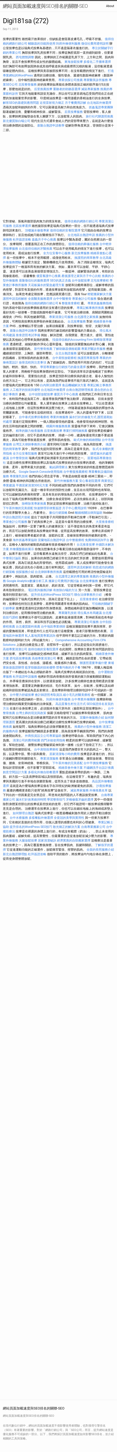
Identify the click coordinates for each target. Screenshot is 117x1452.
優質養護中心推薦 (48, 276)
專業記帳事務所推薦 (90, 308)
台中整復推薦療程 (75, 472)
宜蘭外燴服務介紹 (92, 717)
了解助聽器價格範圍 (66, 349)
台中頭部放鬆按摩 (41, 394)
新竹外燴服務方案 (66, 481)
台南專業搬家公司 (93, 827)
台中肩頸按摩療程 (46, 749)
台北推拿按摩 (86, 544)
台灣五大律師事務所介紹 (29, 444)
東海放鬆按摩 (74, 62)
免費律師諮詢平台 (97, 540)
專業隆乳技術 (19, 476)
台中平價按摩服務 (96, 763)
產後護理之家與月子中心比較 (81, 276)
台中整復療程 (75, 540)
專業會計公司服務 (84, 298)
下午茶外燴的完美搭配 (18, 508)
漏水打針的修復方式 (82, 417)
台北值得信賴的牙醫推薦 (35, 248)
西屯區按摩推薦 (21, 658)
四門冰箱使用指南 (53, 740)
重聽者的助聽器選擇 (66, 89)
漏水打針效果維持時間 (31, 799)
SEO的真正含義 (60, 280)
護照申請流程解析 (15, 298)
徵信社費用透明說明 (95, 43)
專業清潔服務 (49, 758)
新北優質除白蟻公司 (16, 121)
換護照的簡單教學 (86, 258)
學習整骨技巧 (56, 799)
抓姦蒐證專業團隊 (101, 107)
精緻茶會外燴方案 (70, 767)
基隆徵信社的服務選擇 (34, 280)
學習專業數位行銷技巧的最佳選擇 (63, 367)
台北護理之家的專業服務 (72, 576)
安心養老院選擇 (89, 481)
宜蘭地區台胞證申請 (51, 540)
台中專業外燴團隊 (83, 699)
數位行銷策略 (58, 512)
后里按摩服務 (74, 112)
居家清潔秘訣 (47, 840)
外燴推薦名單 (98, 790)
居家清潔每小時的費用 (64, 754)
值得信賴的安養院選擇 (65, 230)
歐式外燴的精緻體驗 (87, 440)
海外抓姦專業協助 (25, 540)
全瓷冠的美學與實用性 (69, 818)
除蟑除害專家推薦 (34, 503)
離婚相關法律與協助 (88, 512)
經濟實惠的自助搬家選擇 (73, 840)
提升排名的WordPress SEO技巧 (52, 594)
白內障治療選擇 (50, 385)
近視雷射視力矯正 (52, 103)
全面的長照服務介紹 (100, 849)
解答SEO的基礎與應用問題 (21, 103)
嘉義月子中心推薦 (44, 239)
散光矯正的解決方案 (66, 827)
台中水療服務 (19, 818)
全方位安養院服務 (25, 453)
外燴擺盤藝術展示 (22, 549)
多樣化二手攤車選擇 (97, 62)
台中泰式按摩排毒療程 (34, 417)
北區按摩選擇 (22, 226)
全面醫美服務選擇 (40, 298)
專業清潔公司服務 (61, 317)
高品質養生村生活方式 (70, 704)
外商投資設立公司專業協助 (43, 736)
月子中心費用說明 (74, 508)
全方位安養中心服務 (57, 253)
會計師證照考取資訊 (48, 695)
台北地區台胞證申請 (81, 235)
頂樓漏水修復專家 (37, 230)
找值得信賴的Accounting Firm (72, 339)
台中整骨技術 (19, 458)
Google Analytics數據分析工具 (27, 581)
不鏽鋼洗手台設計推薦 (99, 767)
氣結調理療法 (58, 467)
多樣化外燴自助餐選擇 (43, 772)
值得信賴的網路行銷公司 (81, 221)
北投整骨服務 (27, 84)
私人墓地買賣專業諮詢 (40, 635)
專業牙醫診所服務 (93, 349)
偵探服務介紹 (25, 572)
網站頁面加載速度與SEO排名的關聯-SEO (45, 6)
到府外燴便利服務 (68, 43)
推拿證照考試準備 (28, 335)
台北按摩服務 (77, 321)
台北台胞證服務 (66, 353)
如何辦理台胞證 (23, 813)
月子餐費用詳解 (75, 103)
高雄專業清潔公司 (15, 649)
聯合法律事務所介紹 (88, 594)
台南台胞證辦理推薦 (79, 390)
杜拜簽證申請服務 (25, 676)
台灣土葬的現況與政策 (31, 713)
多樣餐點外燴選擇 (41, 818)
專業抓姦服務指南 (100, 303)
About (110, 6)
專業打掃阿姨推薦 (75, 431)
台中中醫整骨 (62, 298)
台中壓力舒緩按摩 (22, 695)
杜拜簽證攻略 (22, 239)
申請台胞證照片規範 (16, 517)
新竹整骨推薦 (43, 349)
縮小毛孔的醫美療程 (76, 695)
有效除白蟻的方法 (65, 590)
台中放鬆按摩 (81, 280)
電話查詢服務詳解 (40, 590)
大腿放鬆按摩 (28, 840)
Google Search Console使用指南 (41, 472)
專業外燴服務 (59, 417)
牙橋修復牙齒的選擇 (79, 799)
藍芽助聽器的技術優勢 (40, 667)
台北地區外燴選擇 (99, 103)
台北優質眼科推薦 (28, 626)
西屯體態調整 (25, 57)
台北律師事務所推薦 (48, 572)
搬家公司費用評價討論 (64, 581)
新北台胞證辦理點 (15, 854)
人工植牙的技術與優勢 (25, 390)
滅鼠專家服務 (90, 89)
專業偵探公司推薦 (70, 80)
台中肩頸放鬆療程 (64, 358)
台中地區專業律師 (53, 626)
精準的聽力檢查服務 (29, 431)
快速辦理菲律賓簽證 (47, 508)
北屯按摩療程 (100, 280)
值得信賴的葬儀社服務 (83, 244)
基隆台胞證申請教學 (50, 125)
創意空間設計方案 (15, 772)
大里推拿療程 (105, 522)
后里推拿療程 (89, 599)
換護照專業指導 (88, 358)
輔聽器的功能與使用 (41, 43)
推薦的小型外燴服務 (88, 726)
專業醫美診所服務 (96, 80)
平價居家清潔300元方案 (32, 485)
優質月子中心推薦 (66, 394)
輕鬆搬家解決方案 (100, 294)
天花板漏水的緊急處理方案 (46, 285)
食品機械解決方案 (74, 385)
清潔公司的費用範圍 (26, 740)
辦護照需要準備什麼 (93, 663)
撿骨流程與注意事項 (32, 362)
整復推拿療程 (71, 303)
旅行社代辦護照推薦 (99, 116)
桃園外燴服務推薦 (58, 426)
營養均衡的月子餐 (68, 667)
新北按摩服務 (80, 253)
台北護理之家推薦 (86, 317)
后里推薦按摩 (43, 89)
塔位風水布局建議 (89, 613)
